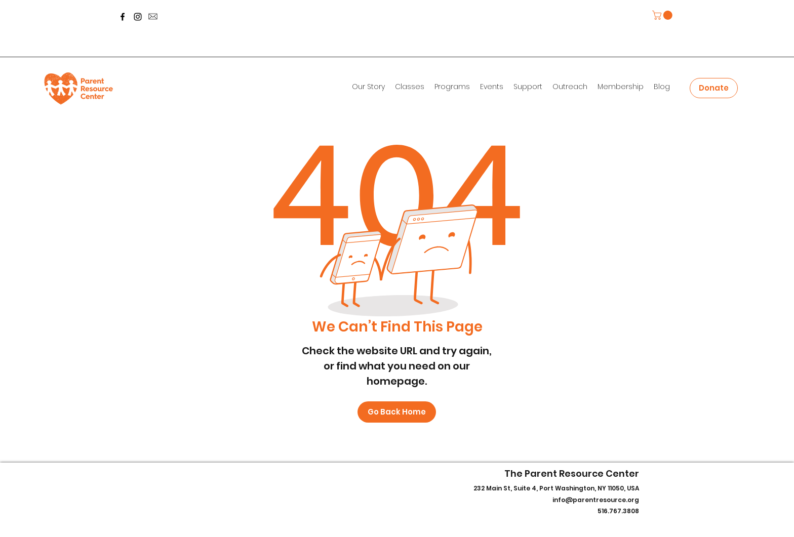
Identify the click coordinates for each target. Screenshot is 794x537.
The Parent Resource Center (571, 473)
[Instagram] (138, 17)
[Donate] (714, 88)
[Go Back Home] (397, 412)
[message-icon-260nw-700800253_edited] (153, 17)
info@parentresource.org (595, 499)
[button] (663, 15)
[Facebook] (122, 17)
